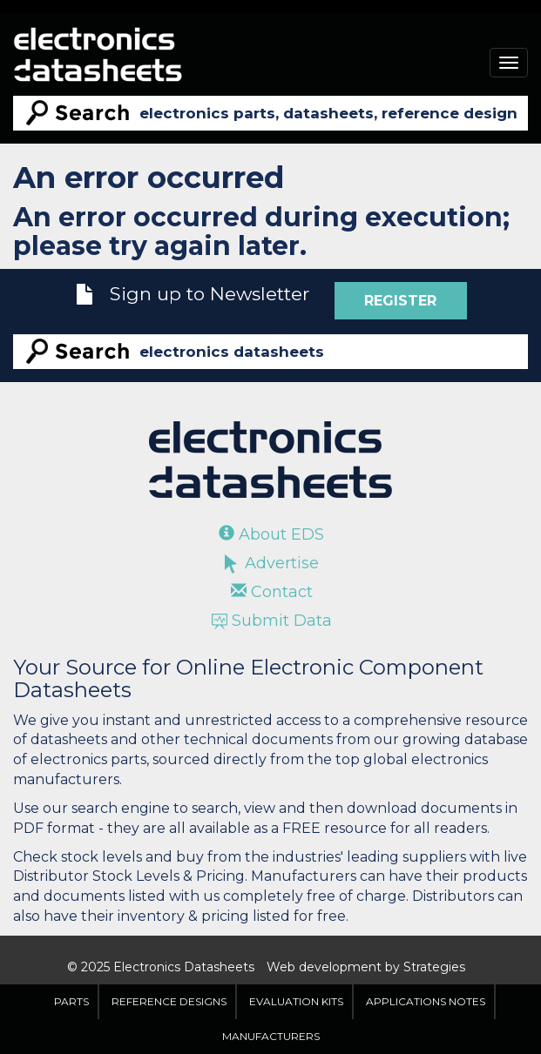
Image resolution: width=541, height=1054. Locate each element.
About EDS (271, 534)
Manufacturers (271, 1036)
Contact (272, 591)
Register (400, 300)
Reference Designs (169, 1001)
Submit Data (272, 620)
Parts (71, 1001)
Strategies (434, 967)
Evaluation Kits (296, 1001)
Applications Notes (425, 1001)
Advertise (272, 563)
